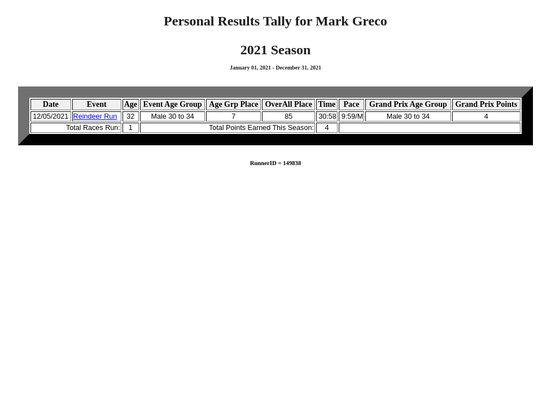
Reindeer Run (95, 116)
